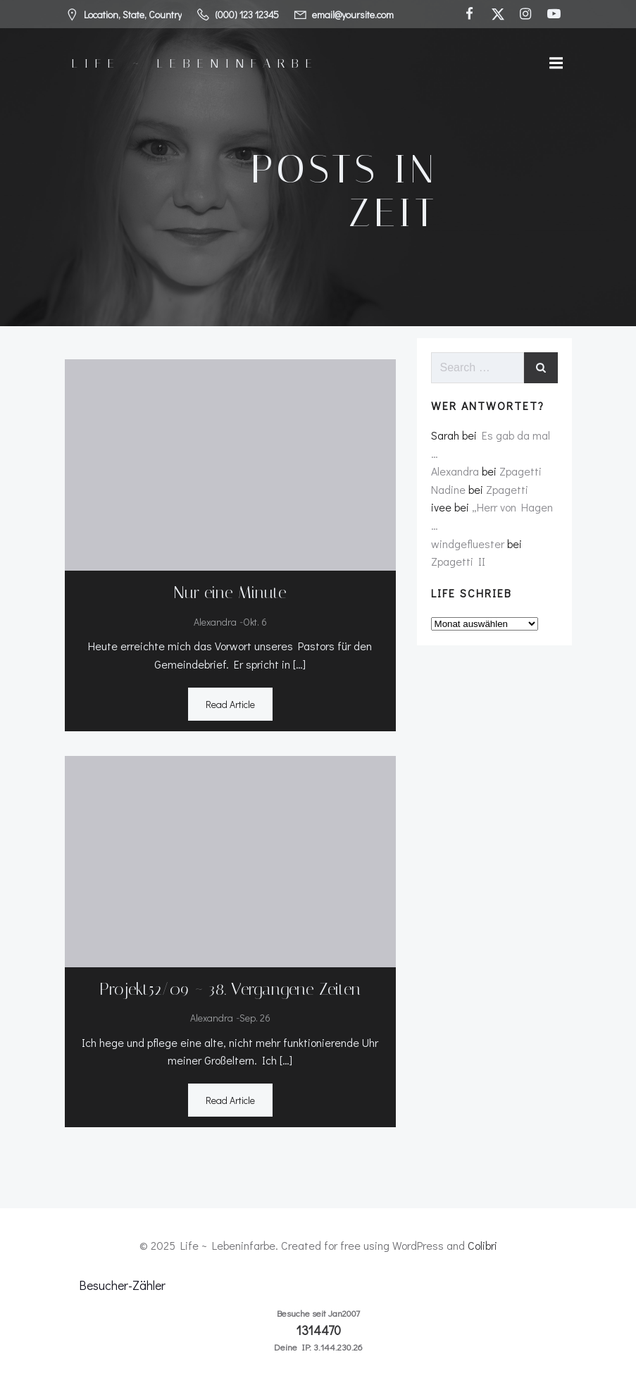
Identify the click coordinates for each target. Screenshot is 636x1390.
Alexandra (215, 621)
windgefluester (467, 543)
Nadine (448, 489)
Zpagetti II (458, 561)
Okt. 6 (255, 621)
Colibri (482, 1245)
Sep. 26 (254, 1017)
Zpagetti (520, 471)
